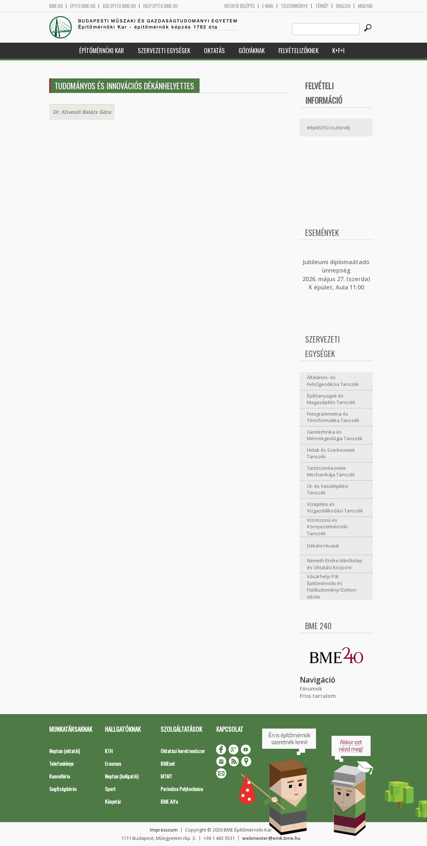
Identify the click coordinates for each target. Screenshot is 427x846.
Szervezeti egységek (164, 50)
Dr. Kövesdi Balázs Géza (82, 111)
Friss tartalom (318, 695)
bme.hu (56, 6)
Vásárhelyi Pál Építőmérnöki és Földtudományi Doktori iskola (331, 586)
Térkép (322, 6)
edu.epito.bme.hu (119, 6)
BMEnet (168, 763)
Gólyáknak (252, 50)
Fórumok (311, 688)
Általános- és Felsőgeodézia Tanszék (333, 380)
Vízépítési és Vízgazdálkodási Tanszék (335, 507)
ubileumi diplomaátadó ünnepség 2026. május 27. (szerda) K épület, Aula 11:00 (336, 274)
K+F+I (338, 50)
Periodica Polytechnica (182, 789)
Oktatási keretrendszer (183, 751)
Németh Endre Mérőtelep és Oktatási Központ (334, 564)
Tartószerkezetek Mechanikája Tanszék (331, 471)
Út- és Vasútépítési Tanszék (327, 489)
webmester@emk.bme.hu (271, 838)
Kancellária (59, 776)
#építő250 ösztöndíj (328, 127)
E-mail (268, 6)
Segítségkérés (63, 789)
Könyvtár (113, 801)
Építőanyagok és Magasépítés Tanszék (331, 399)
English (343, 6)
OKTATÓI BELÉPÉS (239, 6)
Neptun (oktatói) (64, 751)
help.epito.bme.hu (160, 6)
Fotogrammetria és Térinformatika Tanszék (333, 417)
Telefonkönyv (294, 6)
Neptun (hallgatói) (121, 776)
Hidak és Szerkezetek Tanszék (331, 453)
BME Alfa (169, 801)
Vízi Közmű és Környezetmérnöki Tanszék (327, 527)
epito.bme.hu (82, 6)
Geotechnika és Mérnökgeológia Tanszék (335, 435)
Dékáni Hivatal (323, 545)
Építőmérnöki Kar (101, 50)
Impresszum (164, 829)
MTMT (166, 776)
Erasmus (113, 763)
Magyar (365, 6)
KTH (109, 751)
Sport (110, 789)
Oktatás (214, 50)
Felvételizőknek (298, 50)
